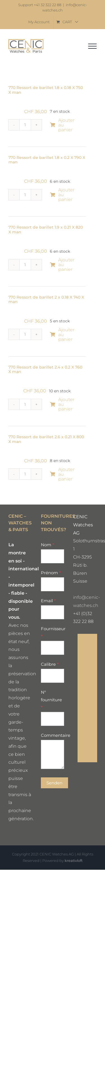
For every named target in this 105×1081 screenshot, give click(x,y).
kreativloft (74, 860)
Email (48, 600)
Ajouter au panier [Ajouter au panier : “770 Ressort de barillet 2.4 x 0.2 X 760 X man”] (62, 404)
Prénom (51, 572)
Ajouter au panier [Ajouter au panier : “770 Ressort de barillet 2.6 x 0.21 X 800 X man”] (62, 474)
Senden (54, 782)
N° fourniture (51, 700)
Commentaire (52, 735)
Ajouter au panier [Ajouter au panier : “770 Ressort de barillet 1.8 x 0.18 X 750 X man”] (62, 125)
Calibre (50, 664)
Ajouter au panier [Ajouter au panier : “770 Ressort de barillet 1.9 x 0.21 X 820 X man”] (62, 264)
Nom (47, 544)
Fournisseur (52, 632)
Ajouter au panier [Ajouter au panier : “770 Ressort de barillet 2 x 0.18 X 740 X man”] (62, 334)
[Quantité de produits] (25, 124)
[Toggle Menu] (92, 46)
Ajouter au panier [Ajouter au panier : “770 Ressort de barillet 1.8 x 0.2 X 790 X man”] (62, 194)
